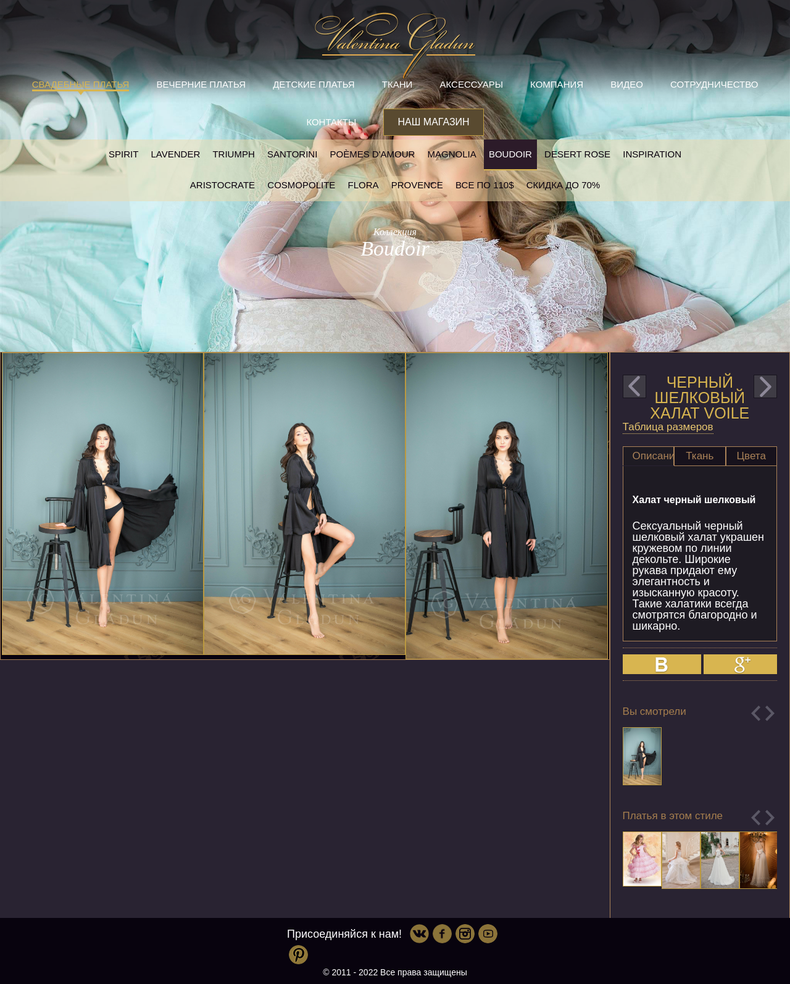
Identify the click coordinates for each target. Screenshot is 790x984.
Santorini (292, 154)
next (765, 386)
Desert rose (577, 154)
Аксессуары (471, 84)
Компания (556, 84)
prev (634, 386)
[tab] (648, 456)
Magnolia (452, 154)
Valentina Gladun (395, 45)
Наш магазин (433, 122)
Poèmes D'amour (372, 154)
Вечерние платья (201, 84)
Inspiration (652, 154)
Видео (626, 84)
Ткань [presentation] (699, 456)
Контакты (331, 122)
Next (770, 713)
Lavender (176, 154)
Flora (363, 185)
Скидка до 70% (563, 185)
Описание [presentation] (653, 456)
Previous (755, 713)
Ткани (397, 84)
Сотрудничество (714, 84)
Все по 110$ (484, 185)
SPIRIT (123, 154)
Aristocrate (222, 185)
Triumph (233, 154)
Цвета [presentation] (751, 456)
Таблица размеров (668, 427)
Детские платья (313, 84)
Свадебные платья (81, 84)
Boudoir (510, 154)
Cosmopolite (301, 185)
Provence (417, 185)
